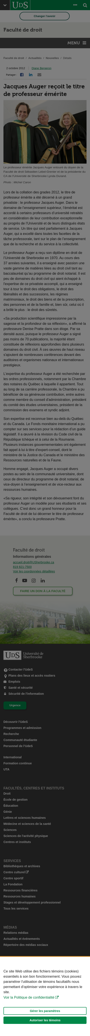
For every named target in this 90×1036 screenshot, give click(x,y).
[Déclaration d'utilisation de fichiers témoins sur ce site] (45, 996)
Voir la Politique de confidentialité (28, 997)
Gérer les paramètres (45, 1011)
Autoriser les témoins (44, 1020)
